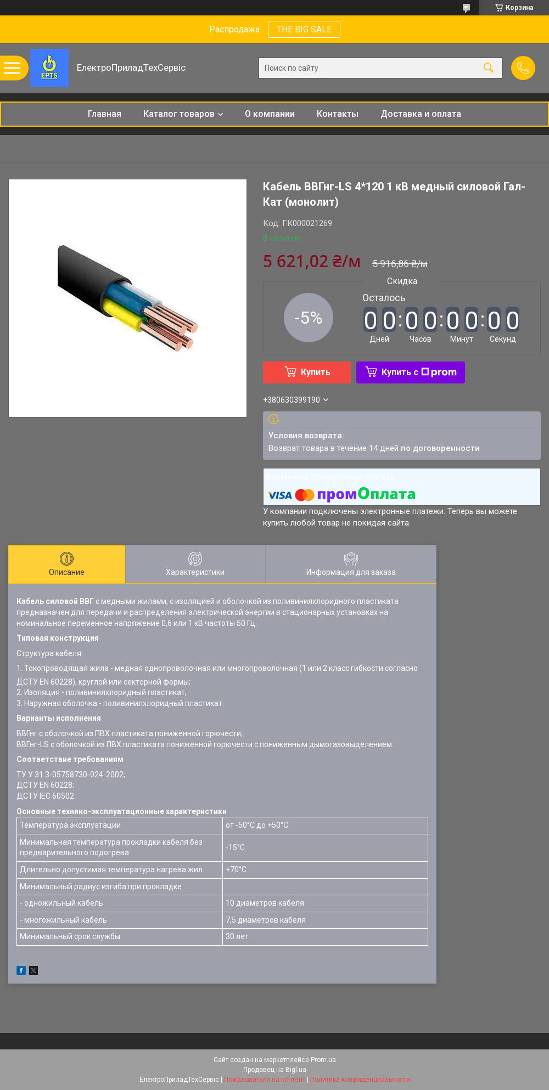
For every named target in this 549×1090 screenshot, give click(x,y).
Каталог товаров (179, 114)
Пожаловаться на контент (264, 1079)
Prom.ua (323, 1060)
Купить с (419, 372)
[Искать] (488, 68)
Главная (104, 114)
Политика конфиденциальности (360, 1079)
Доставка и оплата (420, 114)
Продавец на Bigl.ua (274, 1070)
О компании (270, 114)
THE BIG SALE (304, 29)
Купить (315, 372)
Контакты (337, 114)
